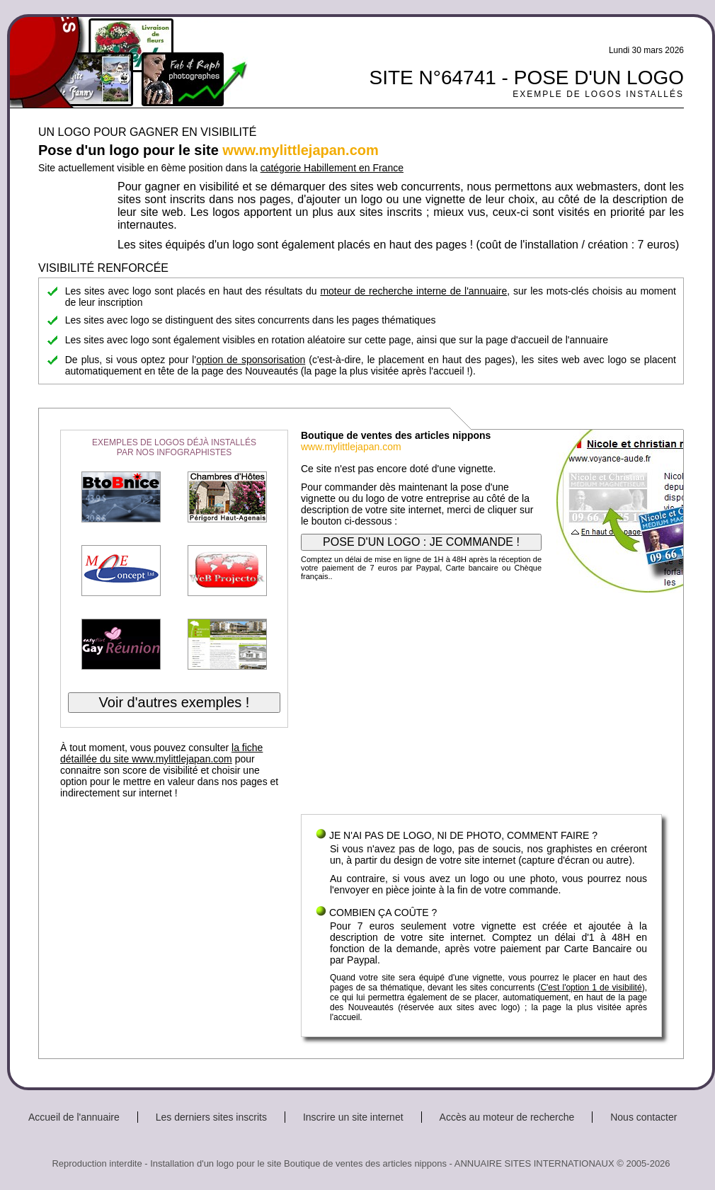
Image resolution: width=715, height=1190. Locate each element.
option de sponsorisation (250, 359)
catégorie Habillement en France (332, 167)
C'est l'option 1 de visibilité (590, 987)
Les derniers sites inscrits (211, 1117)
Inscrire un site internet (353, 1117)
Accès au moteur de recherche (507, 1117)
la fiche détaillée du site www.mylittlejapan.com (161, 753)
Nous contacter (643, 1117)
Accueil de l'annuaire (74, 1117)
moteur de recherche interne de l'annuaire (413, 291)
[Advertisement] (481, 701)
